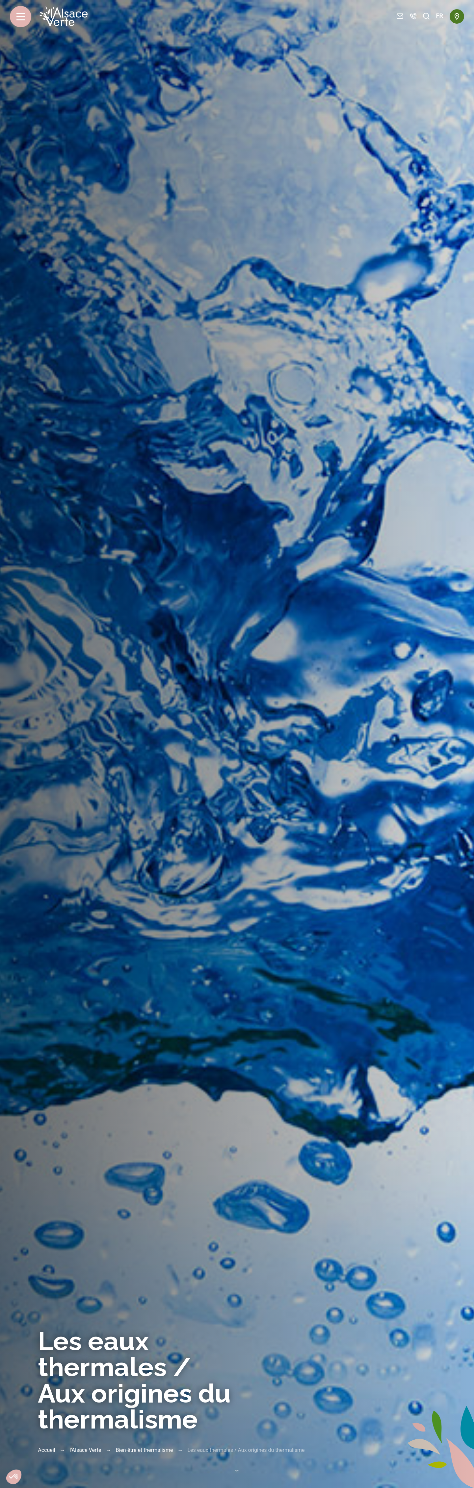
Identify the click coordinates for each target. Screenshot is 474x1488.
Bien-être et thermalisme (144, 1450)
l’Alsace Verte (85, 1450)
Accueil (46, 1450)
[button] (14, 1477)
